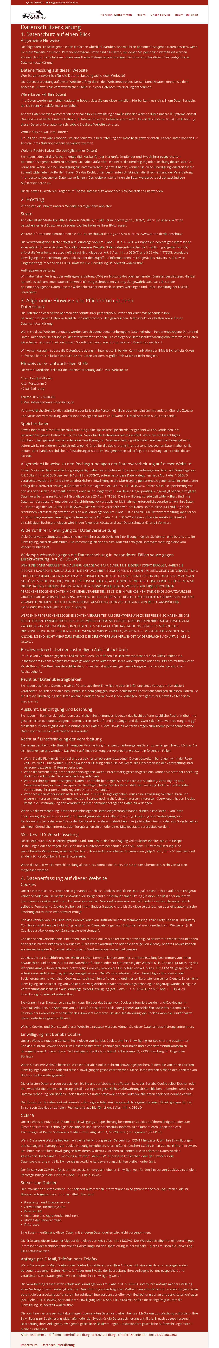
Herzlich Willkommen (116, 15)
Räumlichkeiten (186, 15)
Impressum (29, 1345)
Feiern (141, 15)
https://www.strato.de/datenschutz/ (157, 234)
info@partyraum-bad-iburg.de (52, 402)
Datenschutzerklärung (58, 1345)
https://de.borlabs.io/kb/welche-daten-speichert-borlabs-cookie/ (147, 1094)
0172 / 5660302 (44, 397)
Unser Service (160, 15)
